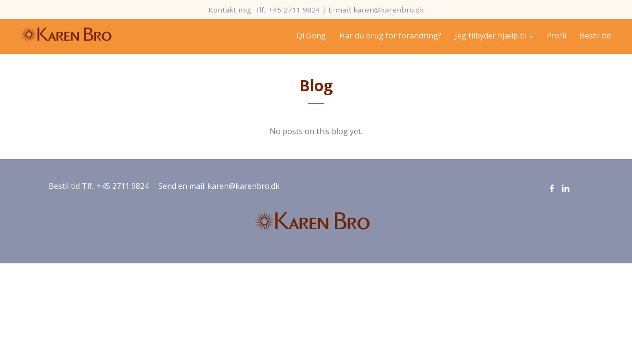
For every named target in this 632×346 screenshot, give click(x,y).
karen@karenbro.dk (388, 9)
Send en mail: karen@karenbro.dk (219, 186)
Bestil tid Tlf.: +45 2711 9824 (99, 186)
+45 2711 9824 (294, 9)
